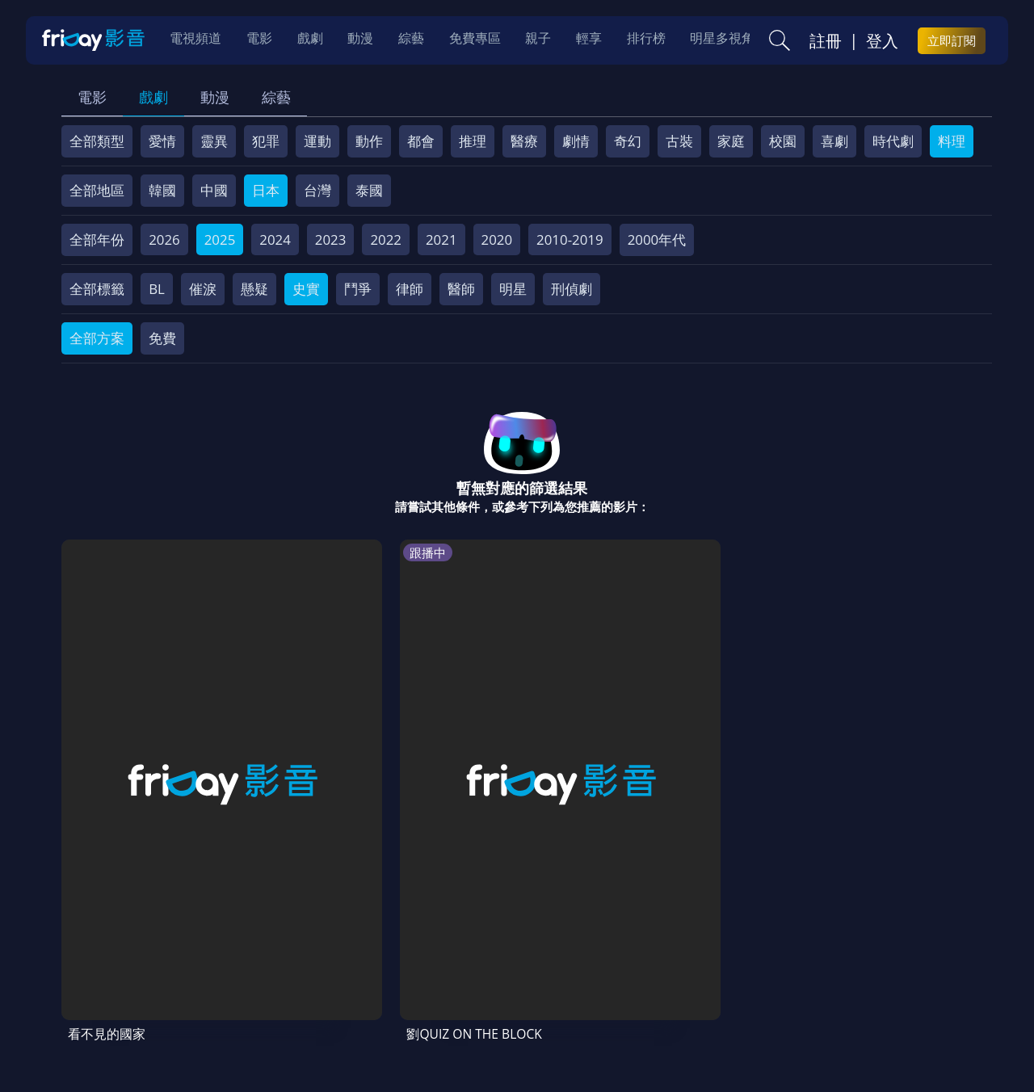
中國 (214, 190)
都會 (421, 141)
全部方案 (96, 338)
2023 (331, 239)
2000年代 (657, 239)
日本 (266, 190)
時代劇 (893, 141)
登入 (882, 41)
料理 (951, 141)
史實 (306, 288)
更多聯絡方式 (882, 1037)
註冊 (825, 41)
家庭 (731, 141)
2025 (220, 239)
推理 (472, 141)
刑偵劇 (571, 288)
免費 (162, 338)
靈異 (214, 141)
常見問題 (313, 945)
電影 (92, 97)
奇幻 (627, 141)
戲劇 (153, 97)
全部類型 (96, 141)
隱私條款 (483, 945)
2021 (441, 239)
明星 (513, 288)
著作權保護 (561, 945)
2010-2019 (569, 239)
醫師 (461, 288)
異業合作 (639, 945)
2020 (497, 239)
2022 (385, 239)
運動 (317, 141)
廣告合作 (794, 945)
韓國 (162, 190)
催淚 (202, 288)
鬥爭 (358, 288)
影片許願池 (717, 945)
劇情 (576, 141)
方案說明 (242, 945)
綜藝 (276, 97)
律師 (409, 288)
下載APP (865, 945)
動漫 (214, 97)
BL (157, 288)
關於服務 (100, 945)
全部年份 (96, 239)
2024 (275, 239)
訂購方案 (100, 975)
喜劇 (834, 141)
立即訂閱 (951, 41)
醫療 (524, 141)
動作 (369, 141)
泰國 (369, 190)
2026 (164, 239)
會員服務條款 (398, 945)
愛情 (162, 141)
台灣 (317, 190)
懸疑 (254, 288)
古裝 (679, 141)
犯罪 (266, 141)
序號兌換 (171, 945)
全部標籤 (96, 288)
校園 (783, 141)
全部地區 (96, 190)
